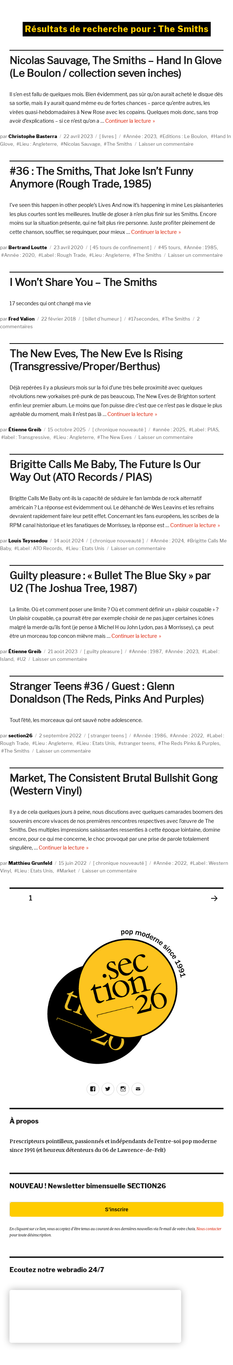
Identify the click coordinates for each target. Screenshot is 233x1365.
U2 (23, 659)
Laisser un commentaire (166, 144)
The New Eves (116, 437)
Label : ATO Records (39, 548)
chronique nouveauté (119, 429)
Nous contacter (208, 1229)
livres (108, 136)
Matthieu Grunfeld (30, 863)
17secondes (144, 319)
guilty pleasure (103, 651)
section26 (20, 735)
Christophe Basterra (32, 136)
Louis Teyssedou (27, 541)
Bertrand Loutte (27, 247)
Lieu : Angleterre (38, 144)
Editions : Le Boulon (185, 136)
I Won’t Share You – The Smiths (83, 282)
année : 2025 (171, 429)
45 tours (170, 247)
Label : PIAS (205, 429)
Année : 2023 (141, 136)
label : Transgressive (27, 437)
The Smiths (119, 144)
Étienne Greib (24, 429)
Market (68, 871)
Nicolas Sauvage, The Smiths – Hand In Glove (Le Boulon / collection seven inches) (115, 66)
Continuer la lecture (130, 121)
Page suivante (214, 907)
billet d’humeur (102, 319)
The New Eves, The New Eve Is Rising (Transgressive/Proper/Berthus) (96, 360)
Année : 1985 (202, 247)
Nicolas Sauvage (82, 144)
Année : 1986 (151, 735)
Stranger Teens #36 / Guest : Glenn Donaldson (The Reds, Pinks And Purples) (106, 692)
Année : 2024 (168, 541)
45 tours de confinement (120, 247)
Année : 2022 (188, 735)
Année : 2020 (19, 255)
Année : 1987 (147, 651)
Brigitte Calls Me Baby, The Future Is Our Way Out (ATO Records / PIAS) (104, 470)
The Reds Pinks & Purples (190, 743)
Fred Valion (21, 319)
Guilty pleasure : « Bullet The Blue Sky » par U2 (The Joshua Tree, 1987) (110, 582)
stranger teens (107, 735)
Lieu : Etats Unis (86, 548)
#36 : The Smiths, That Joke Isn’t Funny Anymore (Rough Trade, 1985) (101, 177)
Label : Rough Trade (63, 255)
